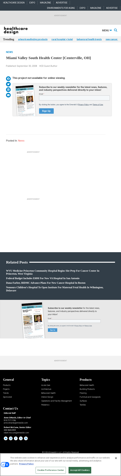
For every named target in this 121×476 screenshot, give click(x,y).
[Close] (115, 458)
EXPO (32, 3)
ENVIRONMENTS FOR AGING (61, 8)
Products (7, 385)
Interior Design (47, 397)
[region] (60, 464)
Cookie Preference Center (50, 470)
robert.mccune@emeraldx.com (16, 433)
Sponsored (7, 397)
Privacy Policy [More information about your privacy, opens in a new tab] (26, 464)
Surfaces (83, 401)
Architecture (46, 389)
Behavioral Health (48, 393)
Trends (6, 393)
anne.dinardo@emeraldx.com (16, 423)
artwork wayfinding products (33, 39)
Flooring (83, 393)
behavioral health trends (89, 39)
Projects (6, 389)
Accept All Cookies (79, 470)
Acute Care (45, 385)
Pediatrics (45, 405)
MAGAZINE (45, 3)
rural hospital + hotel (62, 39)
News (9, 52)
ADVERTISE (61, 3)
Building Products (87, 389)
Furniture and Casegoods (90, 397)
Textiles (83, 405)
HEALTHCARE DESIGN (14, 3)
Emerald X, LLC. (55, 452)
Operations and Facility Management (56, 401)
